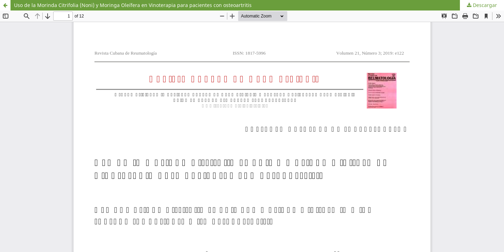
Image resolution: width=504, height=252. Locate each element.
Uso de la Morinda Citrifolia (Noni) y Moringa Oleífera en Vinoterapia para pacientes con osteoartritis (133, 5)
